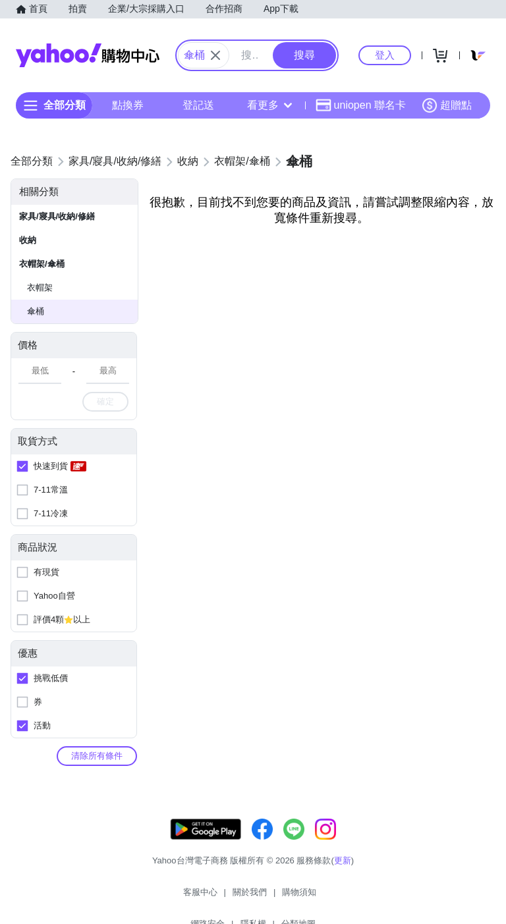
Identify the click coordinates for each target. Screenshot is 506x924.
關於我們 (182, 897)
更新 (342, 874)
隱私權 (328, 897)
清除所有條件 (97, 756)
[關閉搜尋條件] (215, 55)
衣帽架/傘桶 (42, 264)
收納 (27, 240)
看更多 (269, 105)
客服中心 (133, 897)
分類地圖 (373, 897)
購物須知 (232, 897)
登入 (385, 55)
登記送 (198, 105)
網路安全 (282, 897)
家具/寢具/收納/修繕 (57, 216)
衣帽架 (40, 287)
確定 (105, 401)
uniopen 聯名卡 (361, 105)
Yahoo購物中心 (87, 55)
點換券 (128, 105)
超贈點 (447, 105)
